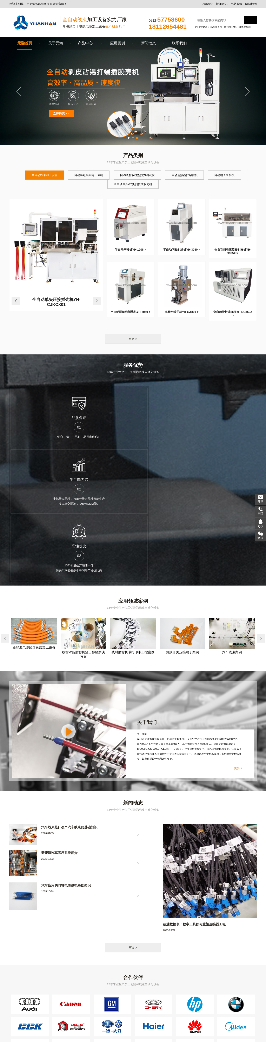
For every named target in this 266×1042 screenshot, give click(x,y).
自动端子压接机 (229, 175)
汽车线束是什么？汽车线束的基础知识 (69, 698)
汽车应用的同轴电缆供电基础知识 (66, 757)
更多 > (133, 339)
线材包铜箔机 (122, 1008)
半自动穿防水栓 (123, 1019)
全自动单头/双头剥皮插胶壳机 (133, 184)
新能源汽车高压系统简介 (59, 724)
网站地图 (251, 4)
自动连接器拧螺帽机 (187, 175)
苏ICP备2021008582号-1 (102, 1036)
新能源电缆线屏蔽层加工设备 (34, 519)
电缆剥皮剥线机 (94, 991)
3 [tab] (137, 138)
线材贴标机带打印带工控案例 (133, 524)
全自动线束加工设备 (40, 175)
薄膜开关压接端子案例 (182, 523)
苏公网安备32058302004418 (139, 1036)
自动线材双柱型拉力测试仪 (137, 175)
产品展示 (236, 4)
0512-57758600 (191, 969)
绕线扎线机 (91, 1008)
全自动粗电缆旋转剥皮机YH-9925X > (232, 251)
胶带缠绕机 (230, 27)
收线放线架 (91, 1002)
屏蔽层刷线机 (93, 1019)
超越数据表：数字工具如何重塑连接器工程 (194, 795)
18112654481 (189, 975)
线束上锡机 (120, 1013)
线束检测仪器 (122, 1002)
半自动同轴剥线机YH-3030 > (181, 249)
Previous (20, 91)
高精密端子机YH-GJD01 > (182, 312)
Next (245, 91)
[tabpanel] (133, 91)
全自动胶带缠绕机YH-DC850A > (232, 313)
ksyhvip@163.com (192, 981)
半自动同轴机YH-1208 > (130, 249)
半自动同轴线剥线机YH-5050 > (130, 312)
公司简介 (207, 4)
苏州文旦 (180, 1036)
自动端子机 (216, 27)
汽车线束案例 (232, 523)
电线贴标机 (245, 27)
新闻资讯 (221, 4)
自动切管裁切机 (123, 997)
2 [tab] (133, 138)
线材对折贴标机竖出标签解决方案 (83, 526)
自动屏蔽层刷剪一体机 (86, 175)
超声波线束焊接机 (95, 1013)
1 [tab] (130, 138)
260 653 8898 (187, 986)
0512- (167, 19)
